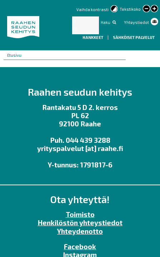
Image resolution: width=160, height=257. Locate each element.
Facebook (80, 246)
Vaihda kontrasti (92, 9)
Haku (105, 22)
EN (75, 29)
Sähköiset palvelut (134, 37)
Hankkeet (93, 37)
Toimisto (80, 214)
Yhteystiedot (136, 22)
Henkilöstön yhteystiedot (80, 222)
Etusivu (14, 55)
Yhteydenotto (80, 231)
